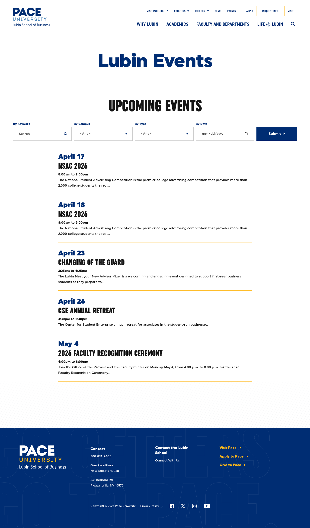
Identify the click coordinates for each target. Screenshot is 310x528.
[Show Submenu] (187, 11)
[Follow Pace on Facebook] (171, 506)
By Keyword (21, 124)
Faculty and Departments (222, 24)
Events (231, 11)
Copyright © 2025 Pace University (112, 506)
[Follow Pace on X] (183, 506)
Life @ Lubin (270, 24)
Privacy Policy (149, 506)
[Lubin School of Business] (42, 17)
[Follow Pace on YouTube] (207, 506)
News (218, 11)
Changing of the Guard (91, 262)
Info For (200, 11)
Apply (249, 11)
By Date (202, 124)
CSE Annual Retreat (86, 310)
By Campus (82, 124)
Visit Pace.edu (155, 11)
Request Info (270, 11)
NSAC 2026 (73, 166)
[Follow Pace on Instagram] (194, 506)
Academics (177, 24)
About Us (179, 11)
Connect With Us (167, 460)
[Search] (293, 24)
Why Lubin (147, 24)
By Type (141, 124)
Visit (291, 11)
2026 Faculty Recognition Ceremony (110, 353)
